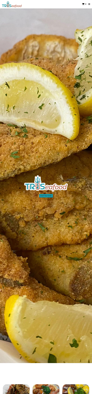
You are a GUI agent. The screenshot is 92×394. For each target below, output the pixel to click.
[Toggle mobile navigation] (89, 4)
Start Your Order (46, 196)
